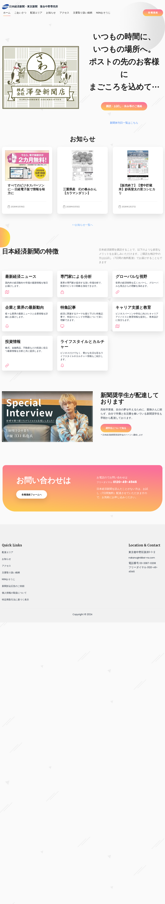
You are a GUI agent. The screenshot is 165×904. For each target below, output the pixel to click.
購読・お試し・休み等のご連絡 (124, 106)
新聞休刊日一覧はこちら (124, 123)
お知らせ (51, 12)
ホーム (6, 12)
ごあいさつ (20, 12)
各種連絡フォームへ (32, 494)
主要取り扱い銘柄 (82, 12)
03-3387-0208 (147, 563)
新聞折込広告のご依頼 (13, 586)
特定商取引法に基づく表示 (15, 599)
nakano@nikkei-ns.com (142, 557)
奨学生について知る (116, 428)
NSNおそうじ (103, 12)
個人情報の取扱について (14, 592)
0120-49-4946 (125, 482)
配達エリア (36, 12)
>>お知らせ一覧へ (82, 225)
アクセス (64, 12)
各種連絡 (153, 12)
